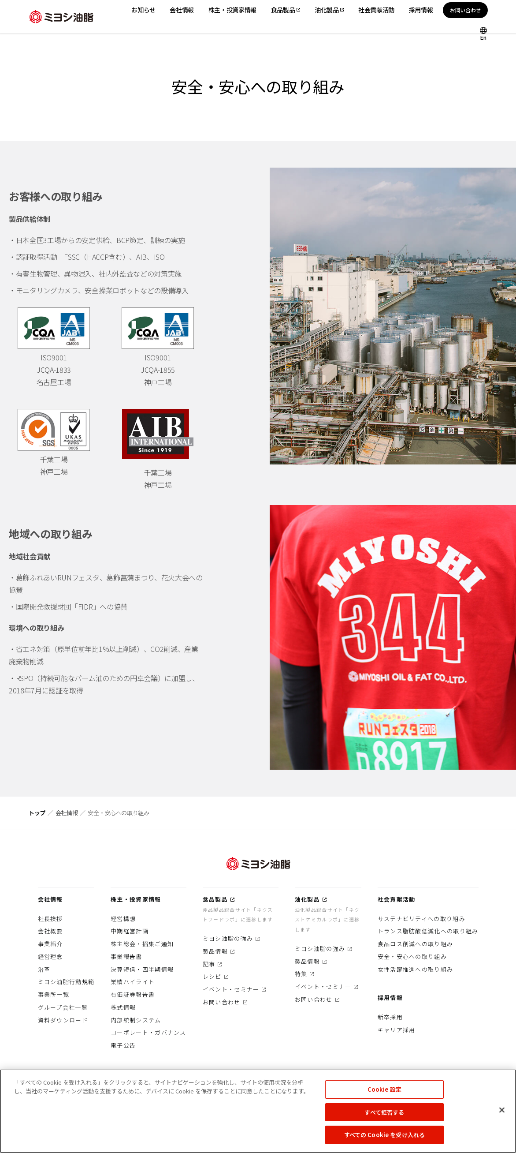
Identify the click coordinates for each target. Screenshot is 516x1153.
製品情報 (215, 951)
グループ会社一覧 (63, 1007)
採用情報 (390, 997)
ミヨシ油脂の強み (228, 938)
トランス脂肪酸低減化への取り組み (428, 931)
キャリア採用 (397, 1030)
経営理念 (50, 956)
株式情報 (123, 1007)
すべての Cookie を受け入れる (384, 1138)
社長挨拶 (50, 918)
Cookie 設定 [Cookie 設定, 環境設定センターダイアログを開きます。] (384, 1092)
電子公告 (123, 1045)
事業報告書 (126, 956)
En (483, 37)
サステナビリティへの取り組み (421, 918)
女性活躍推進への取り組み (415, 969)
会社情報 (67, 813)
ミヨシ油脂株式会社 (61, 17)
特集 (301, 974)
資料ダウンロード (63, 1020)
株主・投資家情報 (136, 899)
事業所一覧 (54, 994)
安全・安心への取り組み (412, 956)
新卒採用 (390, 1017)
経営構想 (123, 918)
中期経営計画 (129, 931)
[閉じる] (502, 1113)
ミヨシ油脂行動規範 (66, 981)
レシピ (212, 976)
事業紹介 (50, 944)
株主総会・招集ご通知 (142, 944)
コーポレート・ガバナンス (148, 1032)
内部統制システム (136, 1020)
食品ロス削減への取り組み (415, 944)
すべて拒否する (384, 1115)
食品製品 (215, 899)
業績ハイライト (133, 981)
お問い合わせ (465, 10)
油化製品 (307, 899)
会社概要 (50, 931)
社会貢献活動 (397, 899)
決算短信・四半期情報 (142, 969)
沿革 (44, 969)
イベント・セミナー (231, 989)
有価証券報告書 (133, 994)
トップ (37, 813)
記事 (209, 964)
